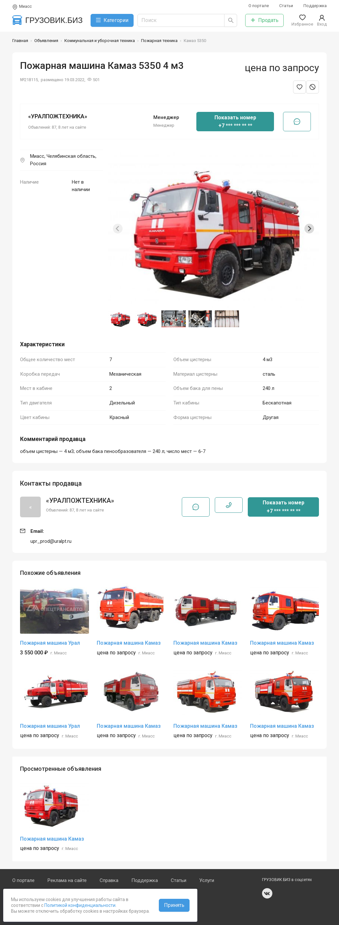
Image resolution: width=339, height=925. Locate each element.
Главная (20, 40)
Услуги (206, 880)
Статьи (286, 5)
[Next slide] (309, 228)
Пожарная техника (159, 40)
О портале (258, 5)
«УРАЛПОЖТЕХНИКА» (57, 116)
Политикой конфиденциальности (79, 905)
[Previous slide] (118, 228)
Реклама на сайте (67, 880)
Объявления (46, 40)
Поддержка (315, 5)
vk (267, 893)
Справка (109, 880)
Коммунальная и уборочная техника (99, 40)
